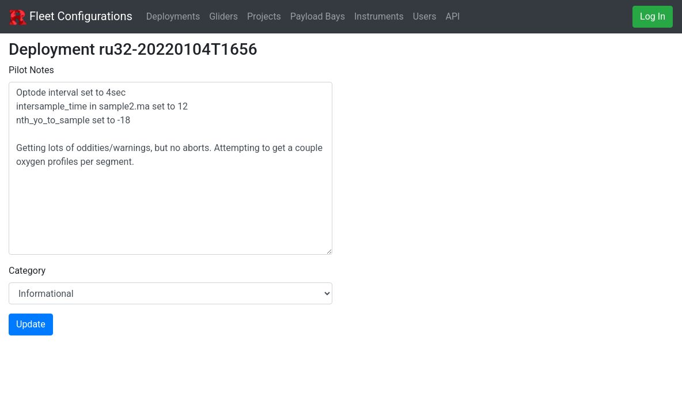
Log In (652, 16)
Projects (264, 16)
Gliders (223, 16)
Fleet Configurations (70, 17)
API (453, 16)
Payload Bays (317, 16)
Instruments (379, 16)
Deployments (173, 16)
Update (31, 324)
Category (27, 270)
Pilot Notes (31, 70)
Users (425, 16)
